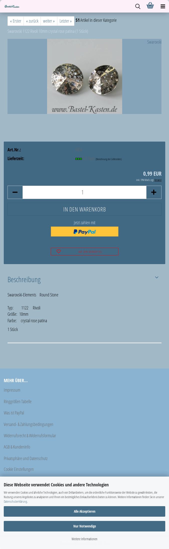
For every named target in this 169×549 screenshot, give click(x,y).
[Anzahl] (84, 192)
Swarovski (154, 42)
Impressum (12, 390)
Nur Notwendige (84, 526)
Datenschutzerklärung (15, 501)
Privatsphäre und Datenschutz (26, 458)
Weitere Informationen (84, 538)
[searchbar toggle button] (137, 6)
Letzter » (66, 21)
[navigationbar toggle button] (162, 6)
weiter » (49, 21)
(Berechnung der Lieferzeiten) (109, 159)
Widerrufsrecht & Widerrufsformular (30, 435)
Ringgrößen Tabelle (18, 401)
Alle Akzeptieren (84, 511)
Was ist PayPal (14, 413)
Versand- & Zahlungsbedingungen (28, 424)
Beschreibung (24, 279)
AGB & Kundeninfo (17, 447)
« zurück (32, 21)
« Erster (15, 21)
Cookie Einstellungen (19, 469)
